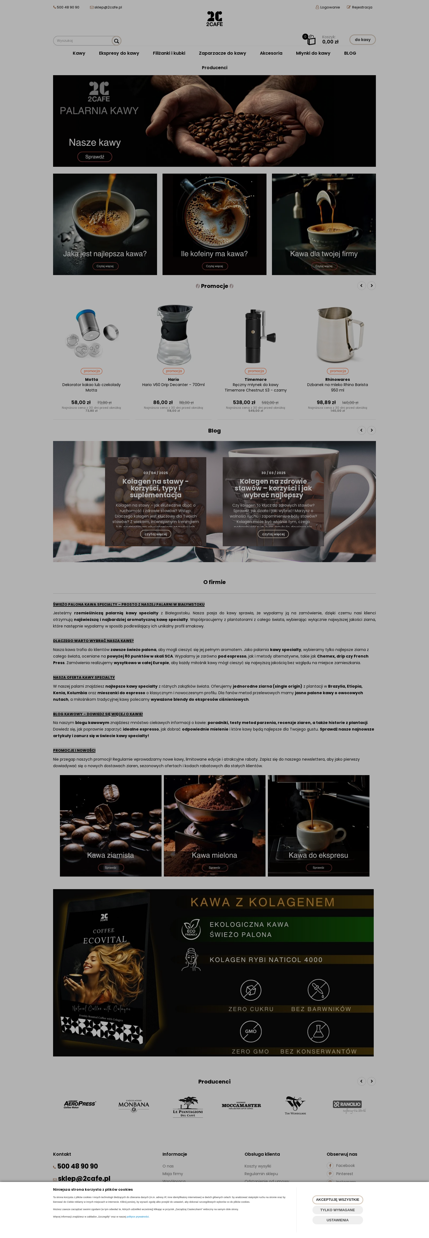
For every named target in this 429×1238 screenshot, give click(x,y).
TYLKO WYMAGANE (337, 1210)
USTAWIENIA (338, 1220)
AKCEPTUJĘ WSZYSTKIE (337, 1200)
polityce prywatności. (138, 1216)
